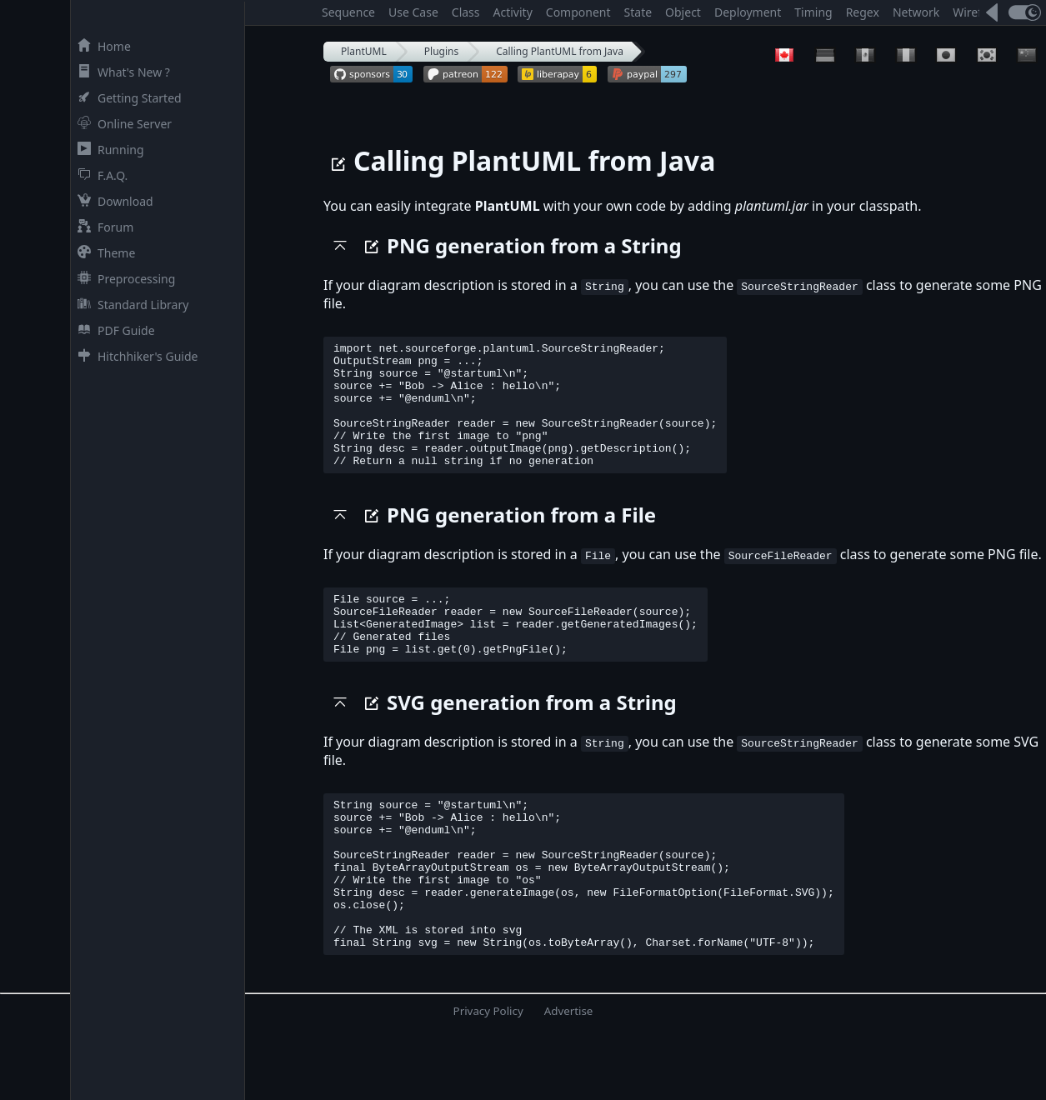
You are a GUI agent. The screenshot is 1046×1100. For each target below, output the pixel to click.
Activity (513, 12)
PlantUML (364, 51)
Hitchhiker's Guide (134, 356)
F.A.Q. (99, 175)
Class (466, 12)
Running (107, 150)
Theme (103, 253)
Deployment (747, 12)
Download (112, 201)
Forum (102, 227)
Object (683, 12)
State (638, 12)
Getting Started (126, 98)
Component (578, 12)
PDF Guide (113, 330)
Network (916, 12)
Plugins (441, 51)
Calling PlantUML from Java (559, 51)
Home (101, 46)
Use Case (413, 12)
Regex (862, 12)
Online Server (121, 124)
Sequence (348, 12)
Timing (813, 12)
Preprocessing (123, 279)
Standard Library (129, 304)
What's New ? (120, 72)
